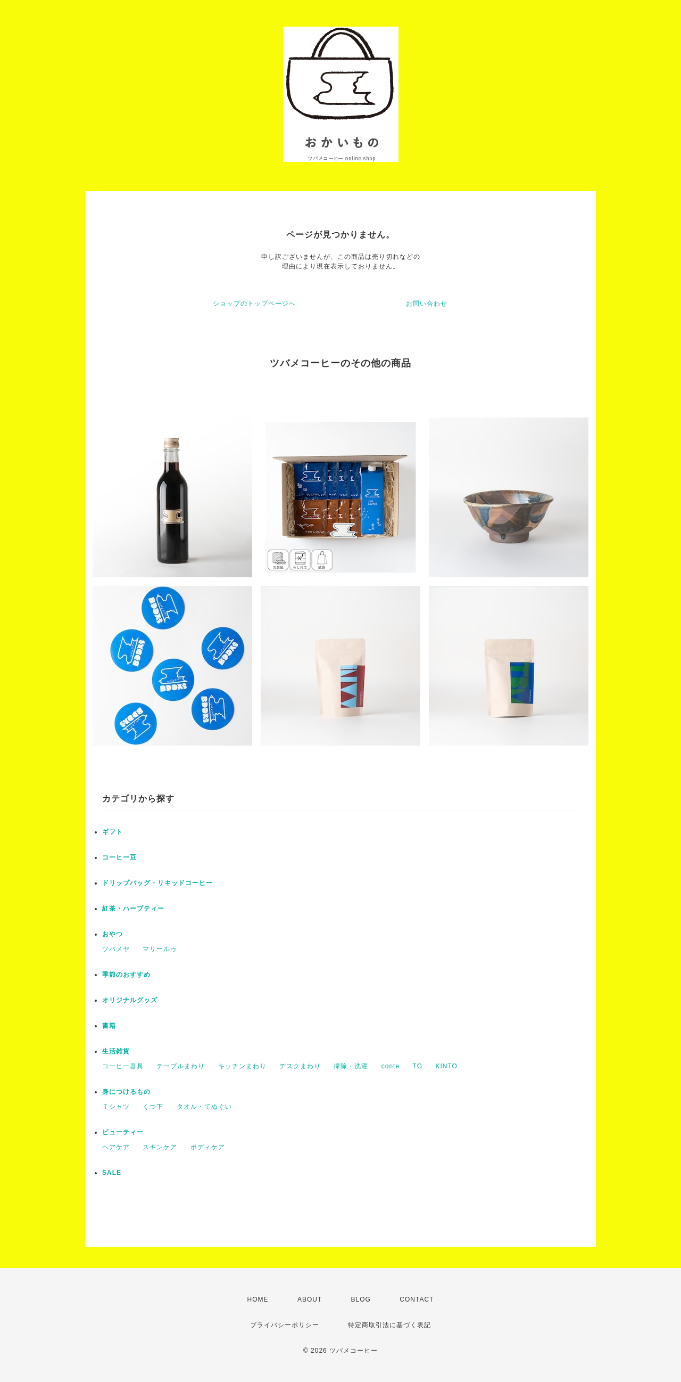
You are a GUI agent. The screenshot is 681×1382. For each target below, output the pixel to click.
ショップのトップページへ (254, 303)
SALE (111, 1172)
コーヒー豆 (119, 857)
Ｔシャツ (116, 1106)
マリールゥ (160, 949)
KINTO (446, 1066)
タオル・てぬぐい (204, 1106)
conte (390, 1066)
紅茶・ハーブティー (133, 908)
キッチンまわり (242, 1066)
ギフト (112, 832)
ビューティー (123, 1132)
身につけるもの (126, 1091)
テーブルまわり (180, 1066)
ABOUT (309, 1299)
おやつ (112, 934)
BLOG (361, 1299)
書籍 (109, 1025)
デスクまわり (300, 1066)
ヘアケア (116, 1147)
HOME (258, 1299)
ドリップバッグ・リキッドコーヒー (157, 883)
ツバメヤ (116, 949)
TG (417, 1066)
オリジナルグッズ (129, 1000)
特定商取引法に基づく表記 (389, 1325)
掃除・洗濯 (351, 1066)
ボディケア (207, 1147)
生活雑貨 (116, 1051)
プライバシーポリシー (284, 1325)
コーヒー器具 (123, 1066)
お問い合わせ (426, 303)
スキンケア (160, 1147)
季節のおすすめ (126, 974)
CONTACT (417, 1299)
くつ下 (153, 1106)
